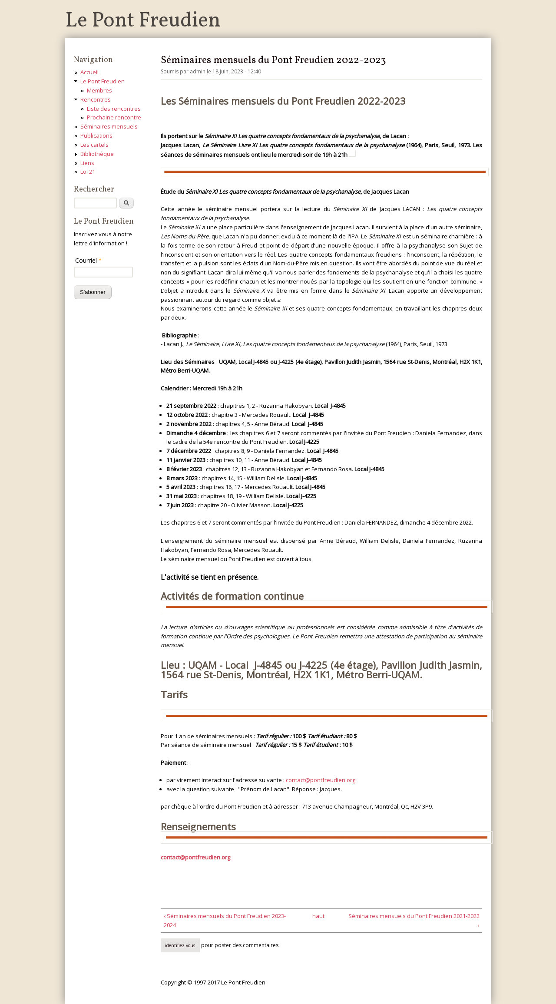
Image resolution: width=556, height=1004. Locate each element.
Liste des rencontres (114, 108)
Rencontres (95, 99)
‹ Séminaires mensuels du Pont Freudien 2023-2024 (225, 920)
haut (318, 916)
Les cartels (94, 145)
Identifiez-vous (180, 945)
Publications (96, 135)
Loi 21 (87, 171)
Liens (87, 163)
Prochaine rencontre (114, 117)
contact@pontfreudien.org (320, 780)
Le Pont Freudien (143, 21)
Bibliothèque (97, 154)
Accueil (89, 72)
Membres (99, 90)
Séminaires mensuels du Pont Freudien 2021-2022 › (414, 920)
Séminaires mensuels (109, 126)
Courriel (88, 260)
